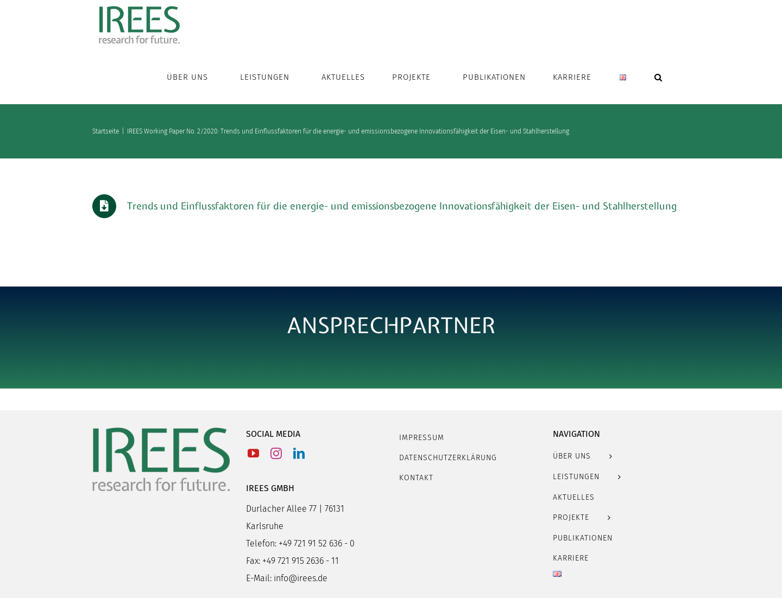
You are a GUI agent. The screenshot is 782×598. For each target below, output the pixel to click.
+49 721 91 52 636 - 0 (317, 543)
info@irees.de (300, 578)
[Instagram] (276, 453)
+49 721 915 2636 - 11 (300, 561)
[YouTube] (253, 453)
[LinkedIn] (299, 453)
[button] (658, 77)
